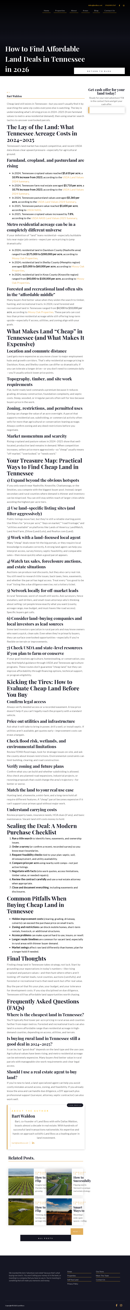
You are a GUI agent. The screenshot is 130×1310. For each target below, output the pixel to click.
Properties (60, 11)
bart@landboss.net (20, 1143)
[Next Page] (77, 1231)
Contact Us (109, 11)
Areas (85, 11)
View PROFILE (75, 1105)
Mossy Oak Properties (24, 258)
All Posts (36, 1238)
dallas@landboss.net (95, 5)
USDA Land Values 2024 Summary (56, 201)
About (74, 11)
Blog (96, 11)
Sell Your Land (79, 1280)
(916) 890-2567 (110, 5)
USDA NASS (34, 209)
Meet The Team (108, 1276)
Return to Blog (92, 71)
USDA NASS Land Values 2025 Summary (54, 218)
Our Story (108, 1271)
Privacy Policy (72, 1284)
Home (46, 11)
